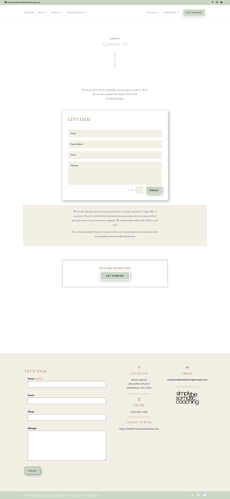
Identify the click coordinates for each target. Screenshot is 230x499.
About (39, 12)
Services (53, 12)
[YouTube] (221, 3)
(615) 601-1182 (139, 411)
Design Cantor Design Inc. (86, 495)
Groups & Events (73, 12)
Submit (153, 190)
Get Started (115, 275)
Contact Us (172, 12)
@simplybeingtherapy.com (187, 379)
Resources (154, 12)
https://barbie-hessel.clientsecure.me (139, 428)
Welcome (27, 12)
